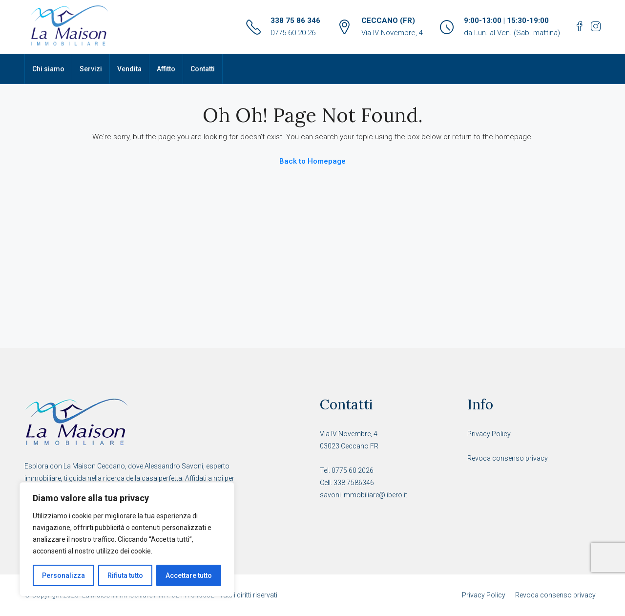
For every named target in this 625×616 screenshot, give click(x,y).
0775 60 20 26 (293, 32)
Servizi (91, 69)
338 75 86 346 (295, 20)
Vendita (129, 69)
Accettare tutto (189, 575)
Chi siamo (48, 69)
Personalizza (63, 575)
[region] (127, 539)
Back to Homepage (312, 161)
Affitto (166, 69)
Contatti (202, 69)
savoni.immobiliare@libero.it (363, 495)
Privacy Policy (489, 434)
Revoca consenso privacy (507, 458)
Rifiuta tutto (125, 575)
